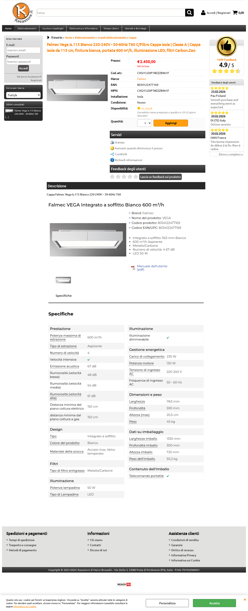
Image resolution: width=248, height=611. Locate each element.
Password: (12, 59)
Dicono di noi (98, 552)
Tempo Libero (110, 30)
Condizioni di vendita (185, 542)
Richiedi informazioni (128, 162)
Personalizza (167, 603)
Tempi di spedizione (22, 542)
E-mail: (10, 48)
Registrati (36, 83)
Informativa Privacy (183, 557)
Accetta (214, 603)
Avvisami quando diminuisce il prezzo (139, 150)
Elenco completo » (231, 157)
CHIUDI (245, 599)
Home (8, 30)
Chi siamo (96, 542)
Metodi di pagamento (23, 552)
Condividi (121, 156)
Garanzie (177, 547)
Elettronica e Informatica (83, 30)
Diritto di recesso (182, 552)
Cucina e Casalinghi (52, 30)
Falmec (141, 82)
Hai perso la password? (29, 79)
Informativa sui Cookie (24, 606)
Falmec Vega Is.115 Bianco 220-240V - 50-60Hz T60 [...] (23, 117)
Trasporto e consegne (22, 547)
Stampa (119, 144)
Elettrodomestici (26, 30)
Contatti (95, 547)
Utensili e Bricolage (134, 30)
